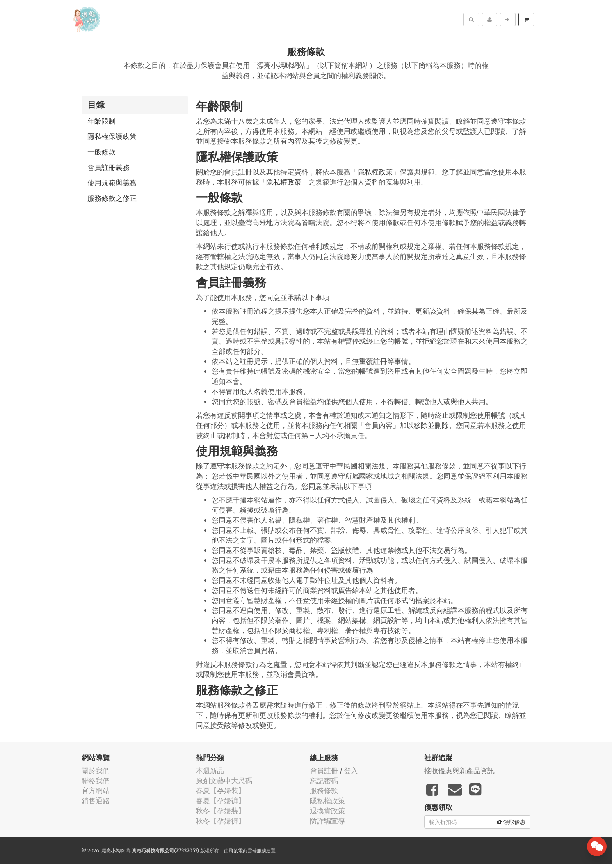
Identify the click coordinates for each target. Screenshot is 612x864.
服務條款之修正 (112, 198)
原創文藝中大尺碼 (224, 780)
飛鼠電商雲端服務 (247, 850)
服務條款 (324, 790)
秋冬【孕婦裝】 (220, 810)
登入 (351, 770)
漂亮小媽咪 (113, 850)
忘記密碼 (324, 780)
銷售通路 (96, 800)
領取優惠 (511, 821)
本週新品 (210, 770)
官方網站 (96, 790)
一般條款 (101, 151)
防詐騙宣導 (327, 820)
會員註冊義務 (108, 167)
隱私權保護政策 (112, 136)
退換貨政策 (327, 810)
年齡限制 (101, 121)
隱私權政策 (375, 171)
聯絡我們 (96, 780)
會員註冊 (324, 770)
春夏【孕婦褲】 (220, 800)
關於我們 (96, 770)
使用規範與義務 (112, 182)
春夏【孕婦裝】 (220, 790)
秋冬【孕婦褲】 (220, 820)
